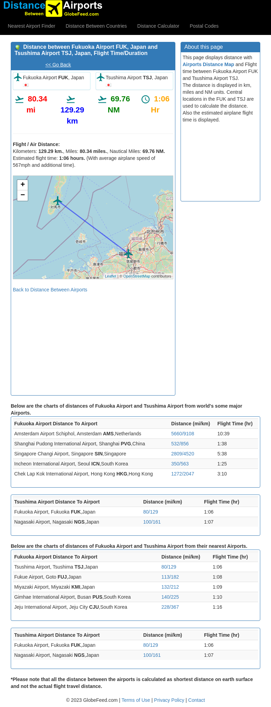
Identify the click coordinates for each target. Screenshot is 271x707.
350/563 (180, 463)
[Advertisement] (93, 341)
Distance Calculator (158, 26)
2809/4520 (182, 453)
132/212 (170, 587)
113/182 (170, 577)
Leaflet (110, 276)
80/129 (150, 512)
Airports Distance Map (208, 64)
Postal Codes (204, 26)
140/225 (170, 597)
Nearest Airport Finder (31, 26)
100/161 (152, 522)
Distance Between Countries (96, 26)
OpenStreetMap (136, 276)
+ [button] (22, 185)
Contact (196, 700)
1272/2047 (182, 474)
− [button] (22, 195)
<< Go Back (58, 64)
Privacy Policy (170, 700)
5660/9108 (182, 433)
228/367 (170, 607)
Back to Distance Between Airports (50, 289)
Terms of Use (136, 700)
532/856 (180, 443)
